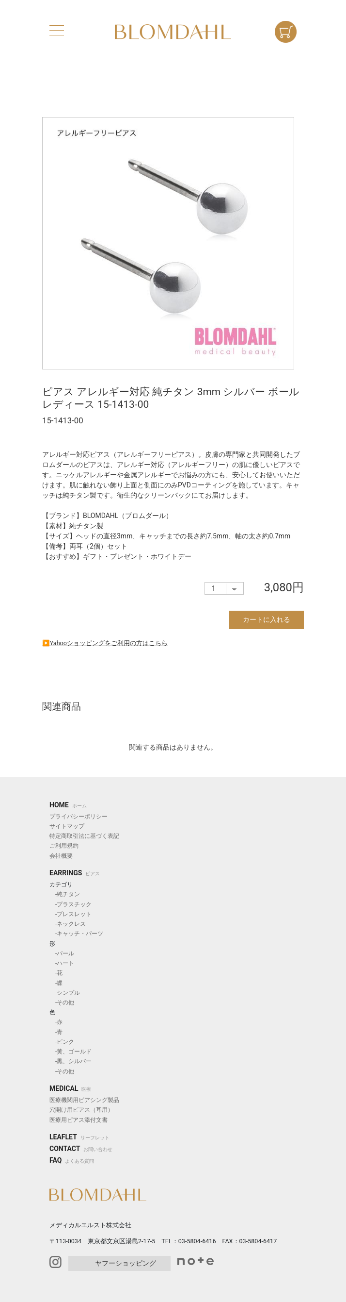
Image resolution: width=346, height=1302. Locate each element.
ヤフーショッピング (125, 1263)
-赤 (56, 1021)
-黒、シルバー (70, 1061)
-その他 (61, 1002)
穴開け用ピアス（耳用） (81, 1109)
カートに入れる (266, 619)
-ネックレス (67, 923)
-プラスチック (70, 904)
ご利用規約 (64, 845)
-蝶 (56, 983)
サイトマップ (66, 826)
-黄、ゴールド (70, 1051)
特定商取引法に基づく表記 (84, 836)
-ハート (61, 963)
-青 (56, 1032)
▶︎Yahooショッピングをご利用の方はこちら (105, 643)
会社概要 (61, 855)
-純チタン (64, 894)
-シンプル (64, 992)
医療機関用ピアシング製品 (84, 1100)
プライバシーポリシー (78, 816)
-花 (56, 972)
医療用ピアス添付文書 (78, 1120)
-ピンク (61, 1041)
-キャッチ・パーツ (76, 933)
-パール (61, 953)
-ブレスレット (70, 914)
